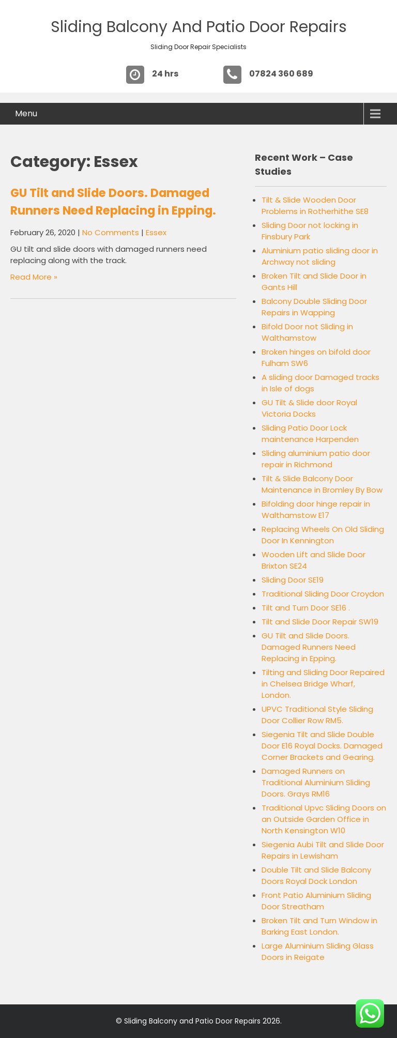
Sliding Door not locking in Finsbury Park (310, 231)
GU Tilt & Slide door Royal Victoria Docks (309, 408)
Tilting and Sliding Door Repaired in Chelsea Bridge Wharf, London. (323, 683)
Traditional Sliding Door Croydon (323, 593)
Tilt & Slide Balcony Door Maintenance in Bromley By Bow (322, 484)
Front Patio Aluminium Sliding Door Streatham (316, 901)
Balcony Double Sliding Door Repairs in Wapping (314, 307)
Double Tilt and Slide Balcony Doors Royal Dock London (316, 875)
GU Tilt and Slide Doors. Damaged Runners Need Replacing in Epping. (309, 647)
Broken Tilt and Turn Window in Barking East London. (319, 926)
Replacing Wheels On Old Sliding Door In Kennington (323, 535)
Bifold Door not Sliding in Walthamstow (307, 332)
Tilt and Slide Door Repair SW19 (320, 621)
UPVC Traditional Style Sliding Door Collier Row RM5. (317, 715)
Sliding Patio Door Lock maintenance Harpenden (310, 433)
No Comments (110, 232)
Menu (26, 113)
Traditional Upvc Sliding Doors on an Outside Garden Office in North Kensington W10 (324, 819)
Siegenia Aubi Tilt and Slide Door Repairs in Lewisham (323, 850)
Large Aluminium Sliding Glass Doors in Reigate (318, 951)
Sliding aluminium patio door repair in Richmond (316, 459)
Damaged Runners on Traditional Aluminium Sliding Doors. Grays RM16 (316, 782)
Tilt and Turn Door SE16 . (306, 607)
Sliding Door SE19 (293, 579)
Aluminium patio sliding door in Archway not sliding (320, 256)
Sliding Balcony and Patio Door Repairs (199, 27)
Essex (156, 232)
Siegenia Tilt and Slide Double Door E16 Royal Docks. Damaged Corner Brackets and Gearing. (322, 745)
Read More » (33, 276)
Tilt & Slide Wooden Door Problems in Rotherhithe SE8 (315, 205)
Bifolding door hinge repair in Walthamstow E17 (316, 509)
